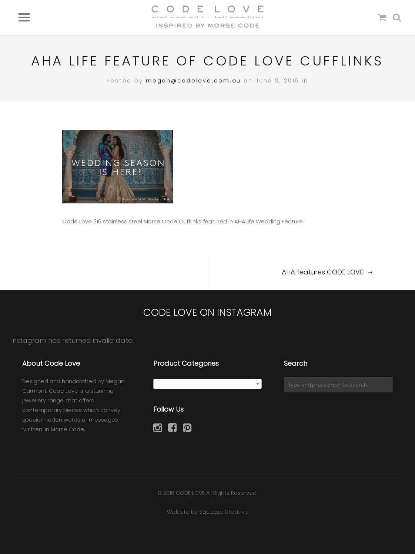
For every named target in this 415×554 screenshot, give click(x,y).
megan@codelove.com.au (193, 80)
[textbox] (208, 384)
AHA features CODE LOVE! (328, 272)
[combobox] (207, 384)
